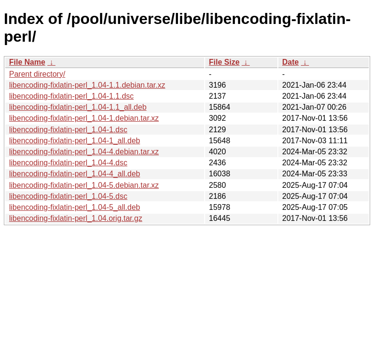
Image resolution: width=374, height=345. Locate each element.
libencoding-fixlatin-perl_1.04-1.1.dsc (71, 96)
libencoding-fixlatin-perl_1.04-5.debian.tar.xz (84, 185)
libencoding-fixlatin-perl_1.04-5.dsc (68, 196)
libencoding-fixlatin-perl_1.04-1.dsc (68, 130)
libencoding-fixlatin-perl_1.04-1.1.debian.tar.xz (87, 85)
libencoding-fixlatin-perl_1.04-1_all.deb (74, 141)
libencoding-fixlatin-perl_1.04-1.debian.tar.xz (84, 118)
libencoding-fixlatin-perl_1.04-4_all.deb (74, 174)
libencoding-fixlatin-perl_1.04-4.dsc (68, 163)
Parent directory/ (37, 74)
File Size (224, 62)
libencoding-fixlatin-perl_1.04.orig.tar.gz (75, 218)
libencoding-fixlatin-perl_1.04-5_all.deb (74, 207)
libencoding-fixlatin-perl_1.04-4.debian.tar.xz (84, 152)
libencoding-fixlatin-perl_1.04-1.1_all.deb (77, 107)
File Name (27, 62)
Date (290, 62)
